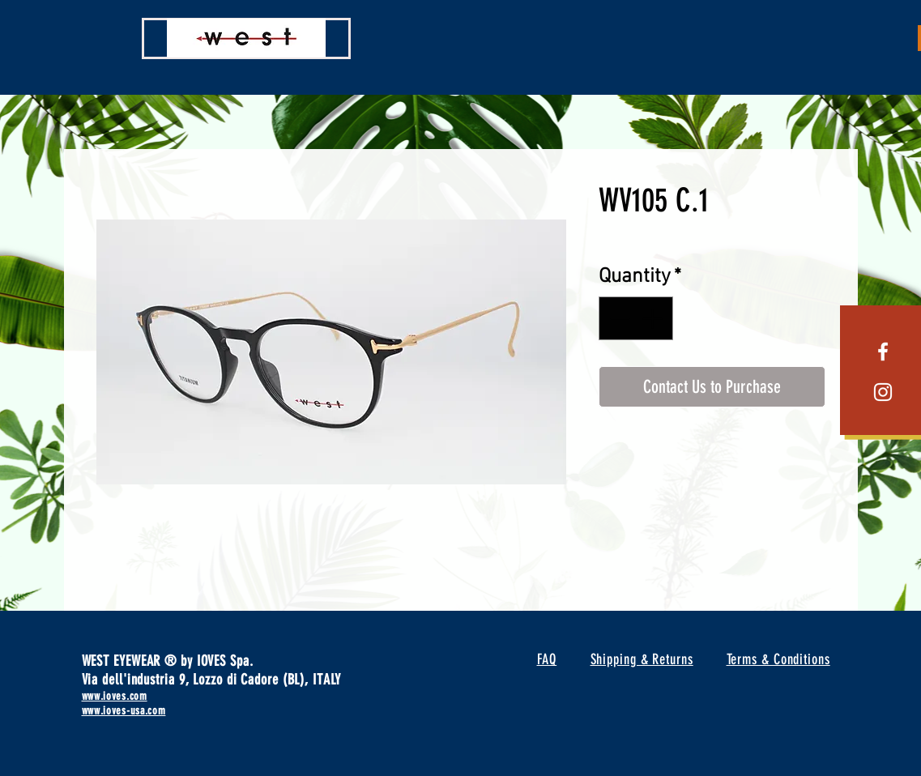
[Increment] (654, 318)
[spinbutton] (635, 318)
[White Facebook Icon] (883, 351)
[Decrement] (618, 318)
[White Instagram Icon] (883, 392)
